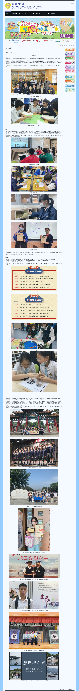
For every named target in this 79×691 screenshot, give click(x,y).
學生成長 (38, 13)
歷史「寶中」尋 (22, 13)
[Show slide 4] (66, 45)
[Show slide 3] (64, 45)
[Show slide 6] (69, 45)
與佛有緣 (53, 13)
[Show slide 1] (60, 45)
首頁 (7, 13)
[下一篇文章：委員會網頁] (60, 684)
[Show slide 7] (71, 45)
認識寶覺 (14, 13)
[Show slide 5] (68, 45)
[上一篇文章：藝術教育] (8, 684)
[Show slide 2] (62, 45)
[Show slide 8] (73, 45)
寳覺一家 (45, 13)
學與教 (31, 13)
